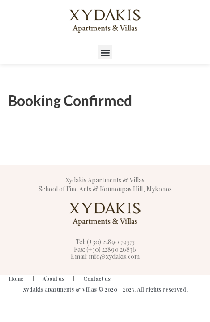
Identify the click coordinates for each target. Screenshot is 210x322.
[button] (105, 52)
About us (53, 278)
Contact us (97, 278)
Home (16, 278)
